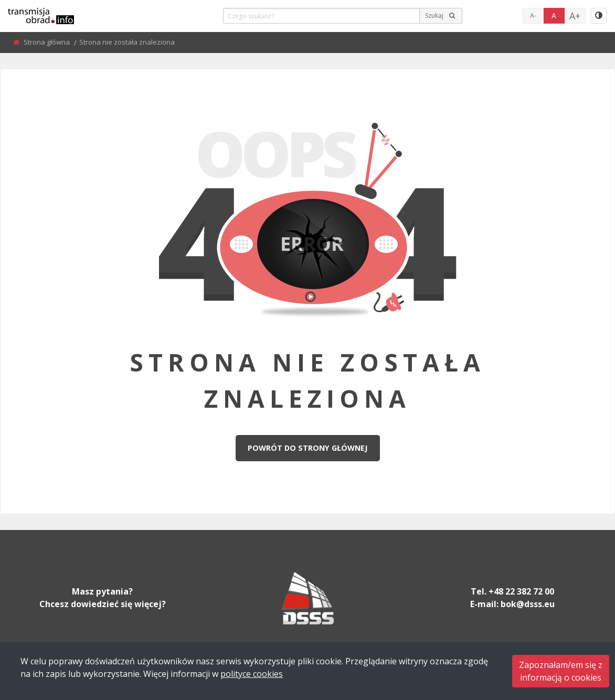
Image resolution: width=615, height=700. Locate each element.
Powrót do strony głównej (307, 448)
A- (533, 15)
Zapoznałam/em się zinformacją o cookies (560, 671)
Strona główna (47, 42)
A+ (574, 15)
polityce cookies (251, 674)
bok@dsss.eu (528, 604)
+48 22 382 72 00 (521, 591)
